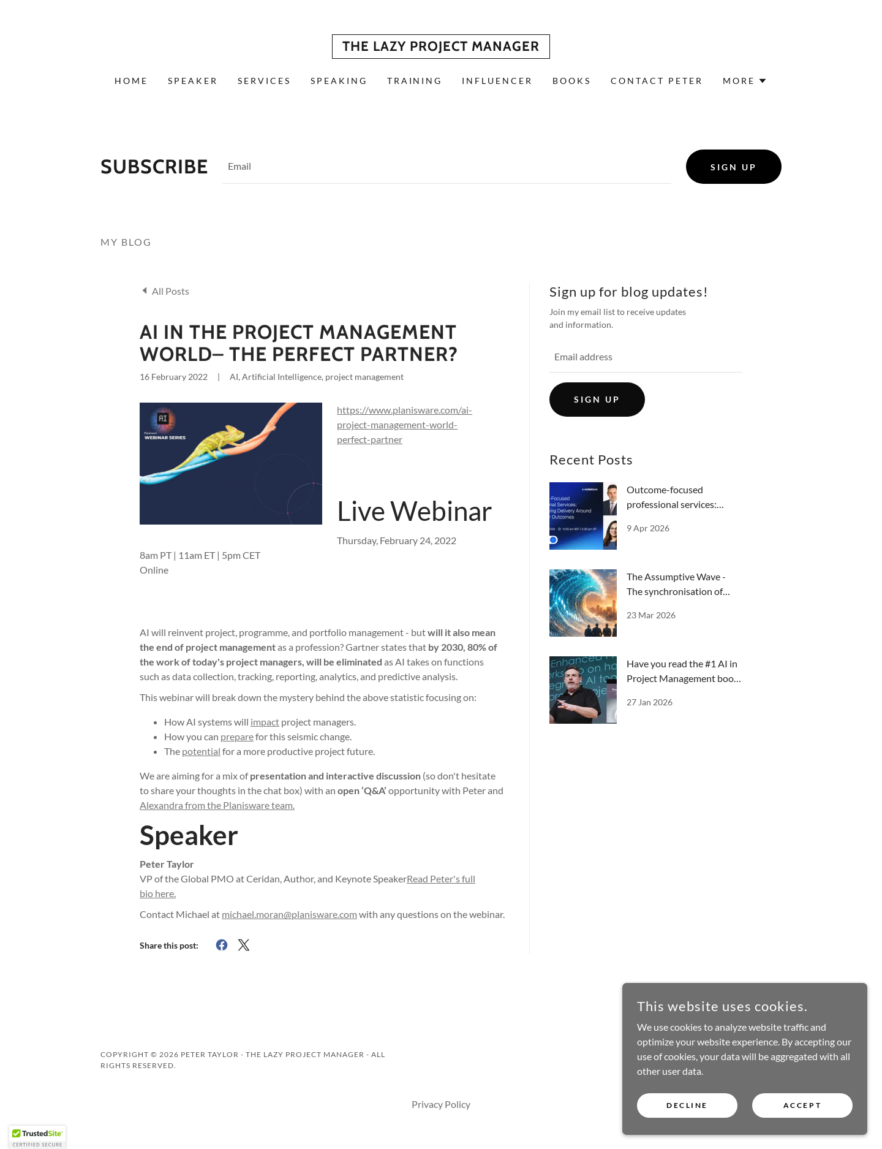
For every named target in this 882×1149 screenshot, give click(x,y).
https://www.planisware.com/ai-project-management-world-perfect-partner (404, 424)
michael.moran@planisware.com (289, 914)
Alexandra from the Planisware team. (217, 805)
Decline (687, 1105)
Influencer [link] (497, 80)
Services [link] (264, 80)
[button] (745, 81)
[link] (441, 47)
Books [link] (571, 80)
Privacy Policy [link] (441, 1104)
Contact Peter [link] (657, 80)
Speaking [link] (339, 80)
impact (265, 721)
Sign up (733, 167)
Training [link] (415, 80)
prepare (237, 736)
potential (201, 751)
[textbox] (447, 167)
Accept (802, 1105)
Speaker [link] (193, 80)
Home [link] (131, 80)
